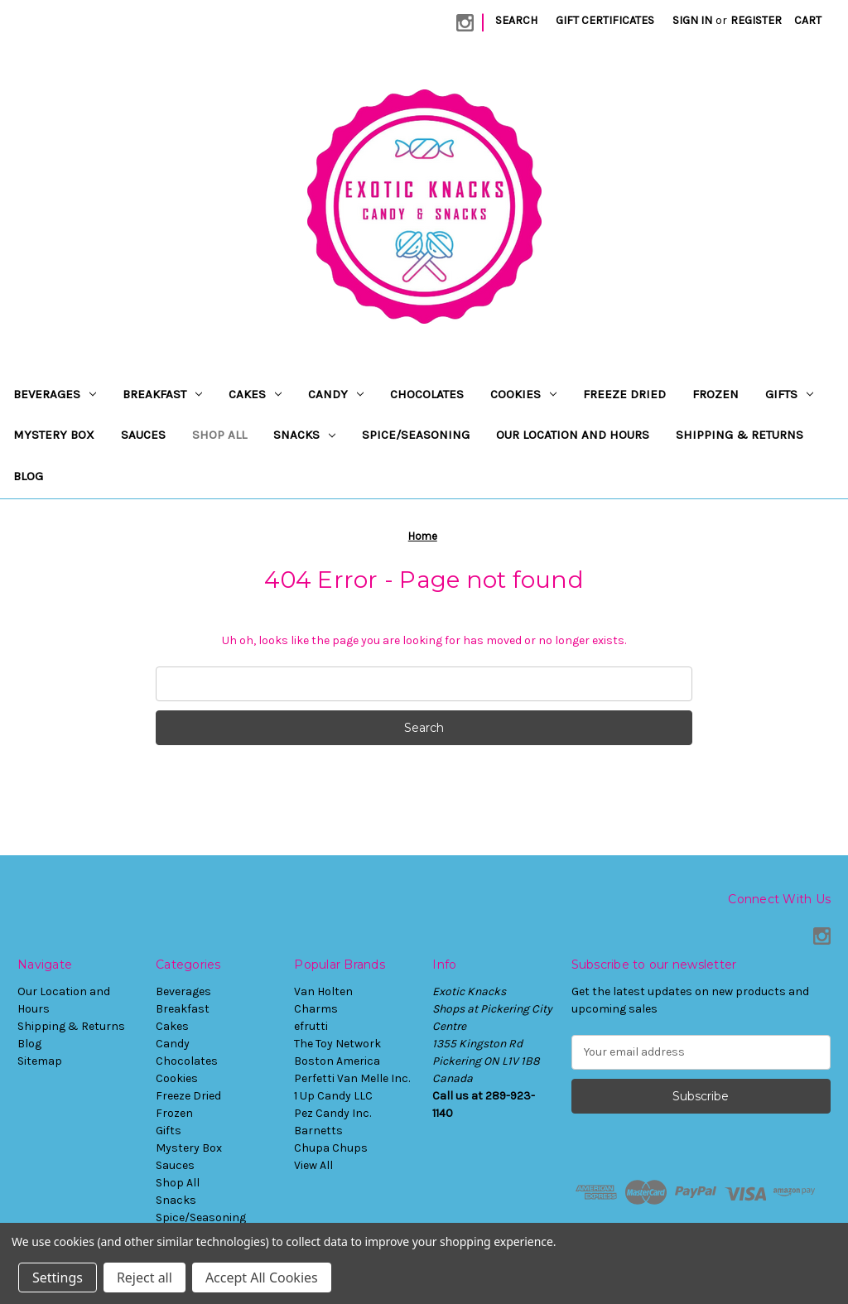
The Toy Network (337, 1044)
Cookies (523, 394)
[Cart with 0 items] (808, 20)
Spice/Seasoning (416, 434)
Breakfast (162, 394)
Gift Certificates (605, 20)
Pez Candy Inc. (332, 1113)
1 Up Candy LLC (333, 1096)
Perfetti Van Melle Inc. (352, 1078)
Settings (57, 1277)
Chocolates (427, 394)
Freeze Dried (624, 394)
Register (756, 20)
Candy (336, 394)
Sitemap (39, 1061)
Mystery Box (53, 434)
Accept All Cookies (261, 1277)
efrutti (311, 1026)
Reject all (144, 1277)
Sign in (692, 20)
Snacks (304, 434)
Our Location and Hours (572, 434)
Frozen (715, 394)
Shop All (219, 434)
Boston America (337, 1061)
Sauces (143, 434)
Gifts (789, 394)
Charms (316, 1009)
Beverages (54, 394)
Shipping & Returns (739, 434)
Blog (28, 476)
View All (313, 1165)
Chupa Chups (331, 1148)
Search (516, 20)
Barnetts (318, 1131)
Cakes (255, 394)
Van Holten (323, 991)
